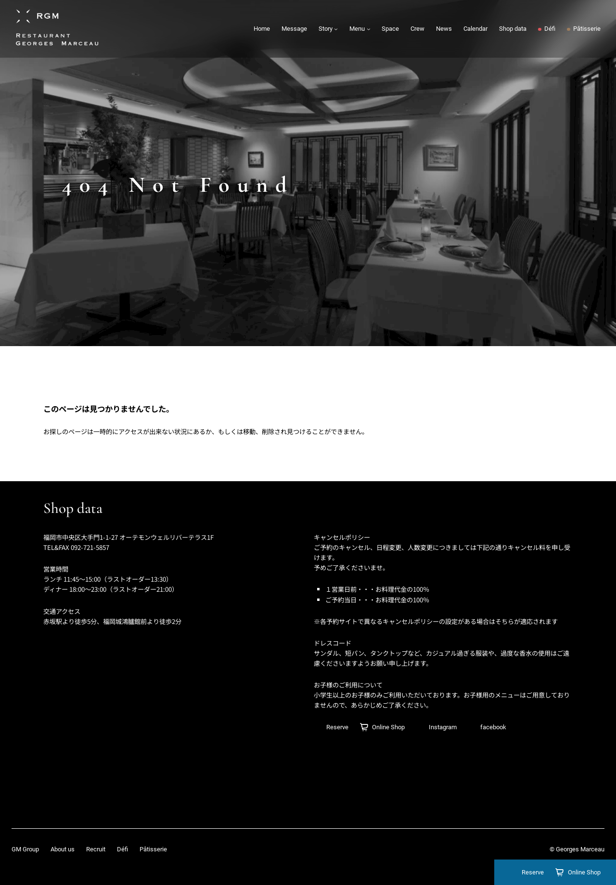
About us (63, 849)
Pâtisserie (153, 849)
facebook (493, 727)
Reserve (533, 872)
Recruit (95, 849)
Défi (122, 849)
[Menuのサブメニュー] (369, 29)
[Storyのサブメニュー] (336, 29)
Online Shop (584, 872)
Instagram (443, 727)
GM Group (25, 849)
